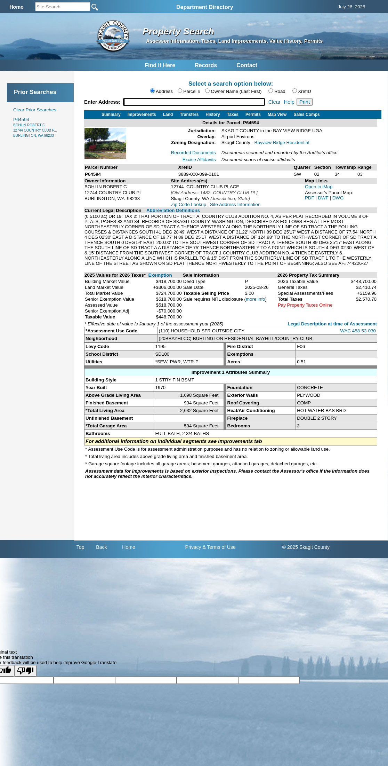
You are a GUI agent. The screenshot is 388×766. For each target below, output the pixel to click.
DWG (338, 197)
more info (255, 299)
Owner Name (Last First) (236, 91)
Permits (253, 114)
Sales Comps (306, 114)
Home (128, 547)
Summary (111, 114)
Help (289, 102)
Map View (277, 114)
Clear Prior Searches (34, 109)
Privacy (193, 547)
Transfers (189, 114)
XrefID (304, 91)
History (212, 114)
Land (168, 114)
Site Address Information (235, 204)
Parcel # (191, 91)
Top (80, 547)
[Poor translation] (25, 671)
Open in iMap (318, 186)
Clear (274, 102)
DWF (324, 197)
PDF (310, 197)
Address (164, 91)
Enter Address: (103, 102)
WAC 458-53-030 (358, 330)
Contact (246, 65)
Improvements (142, 114)
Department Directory (204, 7)
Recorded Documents (193, 152)
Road (279, 91)
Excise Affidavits (199, 159)
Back (101, 547)
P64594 (35, 127)
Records (206, 65)
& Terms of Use (218, 547)
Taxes (233, 114)
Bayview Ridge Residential (281, 142)
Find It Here (160, 65)
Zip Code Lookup (189, 204)
